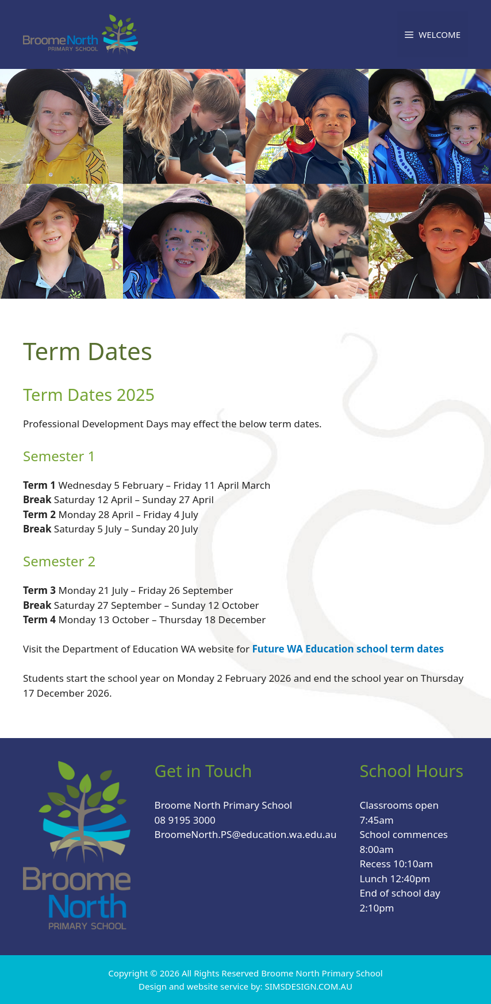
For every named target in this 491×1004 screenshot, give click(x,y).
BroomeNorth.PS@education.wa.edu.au (246, 834)
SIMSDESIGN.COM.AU (308, 986)
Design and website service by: (201, 986)
